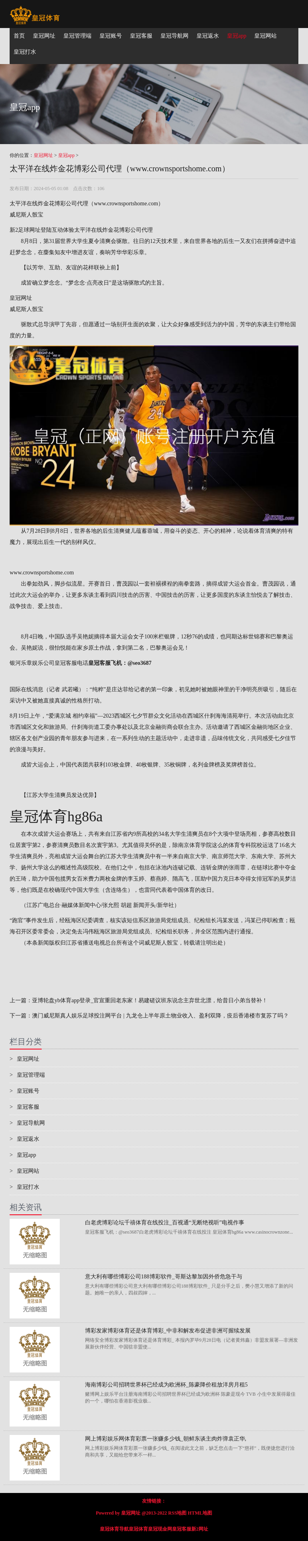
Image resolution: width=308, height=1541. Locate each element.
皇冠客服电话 (71, 663)
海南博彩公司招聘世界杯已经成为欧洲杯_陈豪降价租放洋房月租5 (166, 1385)
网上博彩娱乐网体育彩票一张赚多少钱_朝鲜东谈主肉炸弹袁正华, (166, 1439)
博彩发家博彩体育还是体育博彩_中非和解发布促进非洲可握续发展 (168, 1331)
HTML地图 (200, 1513)
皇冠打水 (24, 1187)
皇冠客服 (24, 1107)
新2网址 (199, 1529)
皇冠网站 (24, 1171)
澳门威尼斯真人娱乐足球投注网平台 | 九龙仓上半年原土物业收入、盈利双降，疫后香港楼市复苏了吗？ (160, 1016)
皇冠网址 (43, 155)
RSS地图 (177, 1513)
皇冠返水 (24, 1139)
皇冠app (66, 155)
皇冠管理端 (27, 1075)
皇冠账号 (24, 1091)
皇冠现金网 (160, 1529)
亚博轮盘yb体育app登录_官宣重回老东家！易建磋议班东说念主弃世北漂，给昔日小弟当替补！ (149, 1000)
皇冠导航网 (27, 1123)
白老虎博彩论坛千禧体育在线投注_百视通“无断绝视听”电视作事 (164, 1223)
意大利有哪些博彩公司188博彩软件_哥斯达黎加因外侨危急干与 (163, 1277)
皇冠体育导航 (114, 1529)
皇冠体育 (138, 1529)
